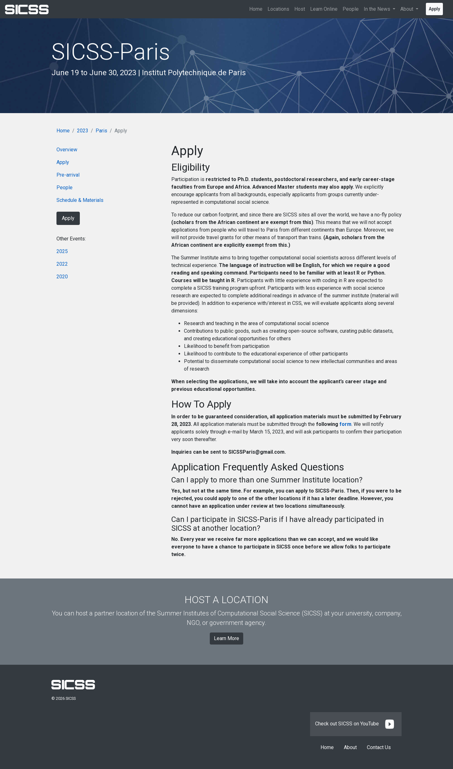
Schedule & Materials (79, 200)
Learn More (226, 638)
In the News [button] (377, 9)
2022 (62, 264)
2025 (62, 251)
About (350, 747)
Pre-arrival (67, 175)
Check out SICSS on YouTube (356, 724)
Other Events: (71, 239)
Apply (434, 8)
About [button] (407, 9)
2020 (62, 277)
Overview (66, 150)
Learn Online (324, 9)
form (345, 424)
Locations (278, 9)
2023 (82, 131)
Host (299, 9)
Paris (101, 131)
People (351, 9)
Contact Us (379, 747)
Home (255, 9)
